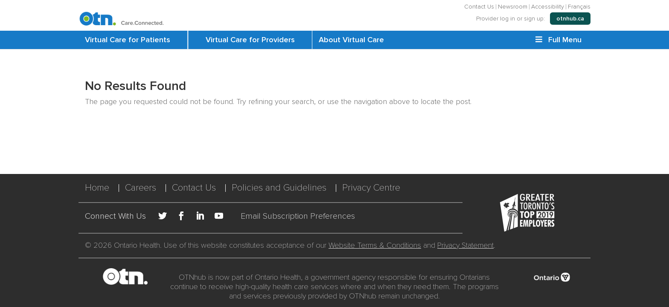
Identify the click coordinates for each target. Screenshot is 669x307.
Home (97, 188)
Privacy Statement (465, 245)
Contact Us (479, 6)
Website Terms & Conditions (375, 245)
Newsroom (512, 6)
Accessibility (547, 6)
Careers (140, 188)
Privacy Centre (371, 188)
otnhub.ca (570, 18)
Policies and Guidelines (279, 188)
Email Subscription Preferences (298, 216)
